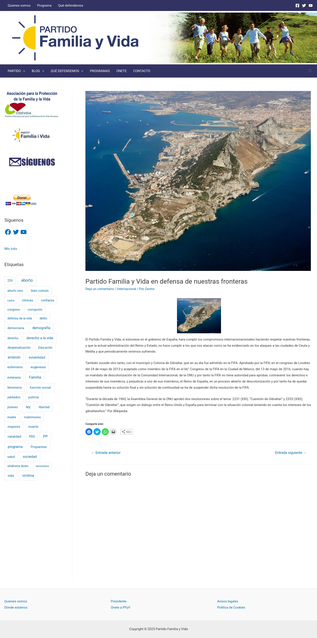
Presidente (118, 601)
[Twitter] (304, 5)
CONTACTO (141, 71)
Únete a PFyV (120, 607)
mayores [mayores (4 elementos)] (13, 427)
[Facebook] (297, 5)
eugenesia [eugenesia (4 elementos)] (38, 367)
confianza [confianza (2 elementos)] (47, 300)
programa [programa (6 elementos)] (15, 447)
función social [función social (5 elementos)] (40, 388)
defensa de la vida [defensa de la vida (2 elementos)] (19, 318)
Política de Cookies (231, 607)
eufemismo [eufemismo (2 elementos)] (15, 367)
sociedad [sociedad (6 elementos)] (30, 457)
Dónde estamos (16, 607)
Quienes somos (19, 5)
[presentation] (23, 71)
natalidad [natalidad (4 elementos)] (14, 437)
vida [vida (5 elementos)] (11, 476)
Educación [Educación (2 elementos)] (45, 347)
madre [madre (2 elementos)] (11, 417)
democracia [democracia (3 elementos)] (15, 328)
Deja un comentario (99, 289)
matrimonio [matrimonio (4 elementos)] (32, 417)
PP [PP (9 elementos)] (45, 436)
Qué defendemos (70, 5)
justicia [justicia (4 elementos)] (33, 397)
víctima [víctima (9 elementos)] (28, 475)
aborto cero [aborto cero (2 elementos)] (15, 290)
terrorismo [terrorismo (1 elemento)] (42, 466)
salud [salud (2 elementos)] (11, 457)
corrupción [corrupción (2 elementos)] (35, 309)
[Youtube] (311, 5)
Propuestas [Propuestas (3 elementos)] (39, 447)
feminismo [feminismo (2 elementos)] (14, 387)
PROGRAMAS (100, 71)
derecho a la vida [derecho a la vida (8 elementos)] (39, 338)
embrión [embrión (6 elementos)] (14, 357)
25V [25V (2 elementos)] (10, 280)
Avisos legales (227, 601)
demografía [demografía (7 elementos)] (41, 328)
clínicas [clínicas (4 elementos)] (27, 300)
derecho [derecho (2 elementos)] (12, 338)
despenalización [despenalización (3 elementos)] (18, 348)
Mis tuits (10, 249)
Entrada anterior (106, 453)
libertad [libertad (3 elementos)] (44, 407)
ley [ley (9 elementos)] (28, 407)
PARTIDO (16, 71)
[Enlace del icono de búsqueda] (311, 71)
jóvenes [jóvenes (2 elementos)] (12, 407)
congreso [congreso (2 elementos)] (13, 309)
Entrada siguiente (291, 453)
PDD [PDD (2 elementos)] (32, 436)
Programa (44, 5)
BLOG (38, 71)
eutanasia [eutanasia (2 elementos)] (13, 377)
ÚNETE (121, 71)
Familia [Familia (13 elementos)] (35, 377)
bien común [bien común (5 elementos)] (40, 291)
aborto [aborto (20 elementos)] (27, 280)
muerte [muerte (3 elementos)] (33, 427)
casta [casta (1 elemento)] (10, 300)
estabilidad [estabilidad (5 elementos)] (37, 357)
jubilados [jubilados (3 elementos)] (13, 397)
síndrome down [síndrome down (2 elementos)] (17, 466)
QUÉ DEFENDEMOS (67, 71)
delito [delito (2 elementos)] (43, 318)
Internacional (126, 289)
